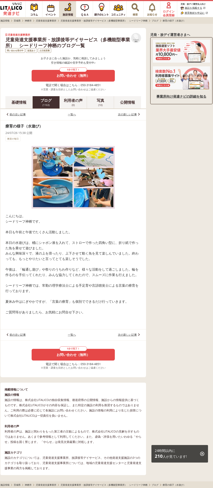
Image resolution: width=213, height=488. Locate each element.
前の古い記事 (18, 114)
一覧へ (72, 114)
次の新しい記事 (127, 114)
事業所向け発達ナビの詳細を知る (181, 96)
